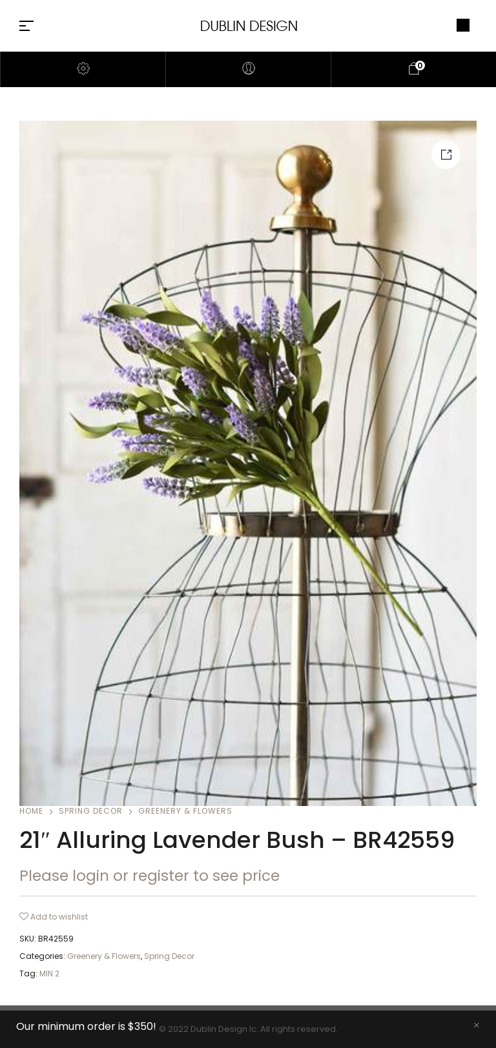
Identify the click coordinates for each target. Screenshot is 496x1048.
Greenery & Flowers (185, 810)
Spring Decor (91, 810)
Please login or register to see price (149, 875)
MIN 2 (49, 973)
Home (31, 810)
